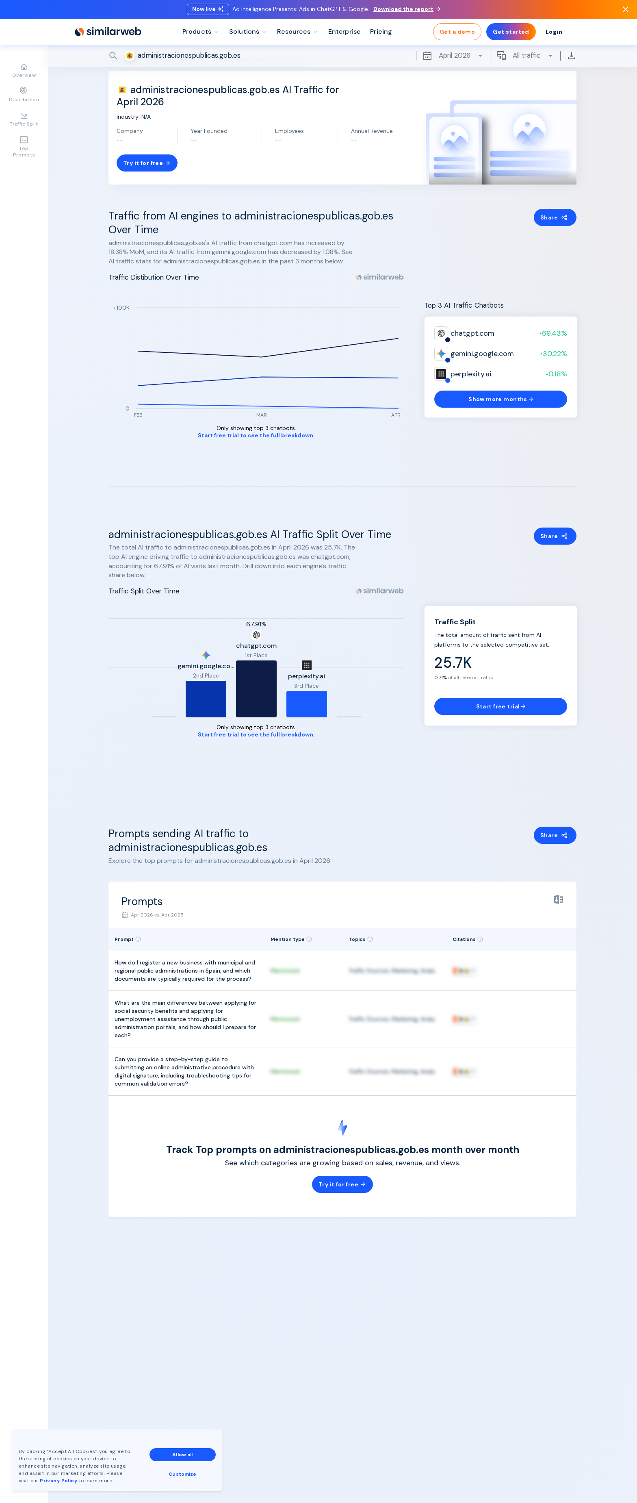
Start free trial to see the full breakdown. (256, 435)
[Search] (342, 56)
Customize (182, 1474)
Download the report (406, 9)
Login (554, 32)
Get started (511, 32)
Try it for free (147, 163)
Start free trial (501, 706)
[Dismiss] (625, 10)
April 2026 (452, 56)
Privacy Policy (58, 1480)
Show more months (500, 399)
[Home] (108, 32)
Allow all (182, 1454)
